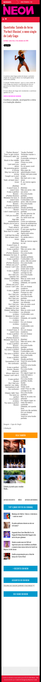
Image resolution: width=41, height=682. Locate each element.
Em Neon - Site (34, 677)
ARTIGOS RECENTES (9, 500)
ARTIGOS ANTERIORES (31, 500)
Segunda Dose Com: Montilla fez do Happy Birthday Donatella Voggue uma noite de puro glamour (24, 534)
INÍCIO (20, 500)
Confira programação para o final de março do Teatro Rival (23, 555)
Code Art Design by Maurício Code (26, 680)
